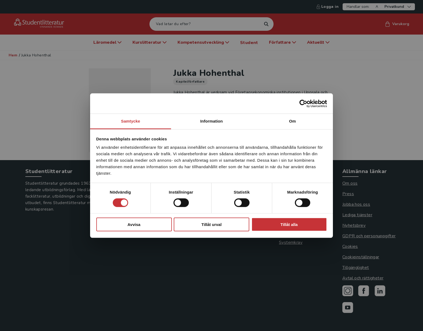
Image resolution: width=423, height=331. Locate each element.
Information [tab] (211, 121)
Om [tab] (292, 121)
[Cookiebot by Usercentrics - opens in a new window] (303, 103)
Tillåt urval (212, 224)
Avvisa (134, 224)
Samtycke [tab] (130, 121)
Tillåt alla (289, 224)
